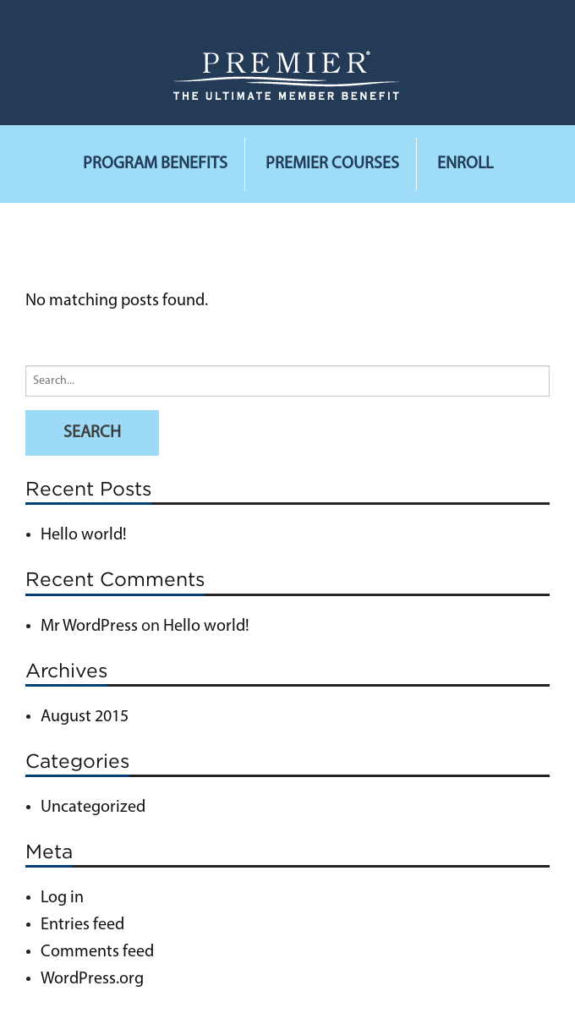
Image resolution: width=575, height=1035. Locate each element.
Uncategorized (93, 807)
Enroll (465, 164)
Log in (62, 898)
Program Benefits (155, 164)
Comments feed (97, 952)
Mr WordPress (89, 626)
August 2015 (85, 717)
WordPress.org (92, 979)
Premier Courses (332, 164)
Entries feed (82, 925)
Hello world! (84, 535)
